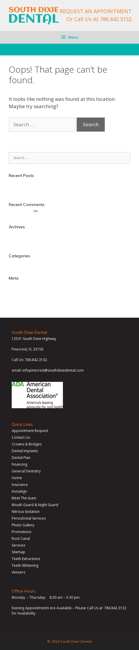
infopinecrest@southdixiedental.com (53, 370)
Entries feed (18, 291)
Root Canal (21, 538)
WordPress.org (21, 304)
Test (12, 181)
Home (17, 477)
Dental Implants (25, 450)
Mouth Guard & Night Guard (35, 504)
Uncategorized (21, 262)
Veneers (18, 572)
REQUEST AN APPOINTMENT (96, 11)
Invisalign (19, 491)
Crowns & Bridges (27, 444)
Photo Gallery (23, 525)
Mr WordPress (20, 210)
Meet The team (24, 498)
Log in (14, 284)
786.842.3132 (116, 19)
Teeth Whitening (25, 565)
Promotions (21, 531)
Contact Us (21, 437)
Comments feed (22, 297)
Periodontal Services (29, 518)
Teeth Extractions (26, 558)
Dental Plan (21, 457)
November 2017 (22, 239)
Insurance (20, 484)
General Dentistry (26, 471)
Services (18, 545)
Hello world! (19, 188)
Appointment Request (30, 430)
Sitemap (18, 551)
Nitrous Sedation (26, 511)
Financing (19, 464)
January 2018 (19, 233)
